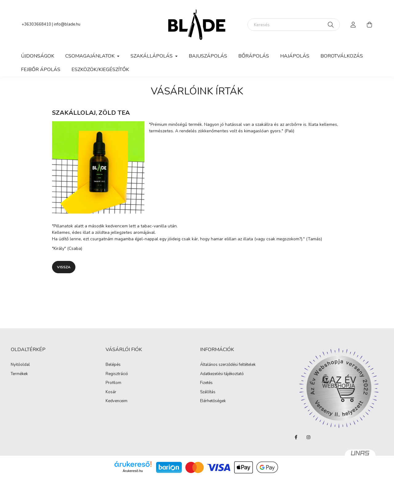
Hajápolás (294, 56)
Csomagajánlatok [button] (90, 56)
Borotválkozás (341, 56)
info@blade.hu (67, 24)
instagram (308, 437)
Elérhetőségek (213, 401)
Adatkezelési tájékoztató (222, 374)
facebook (296, 437)
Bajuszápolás (208, 56)
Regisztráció (117, 374)
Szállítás (207, 392)
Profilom (113, 383)
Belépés (113, 364)
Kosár (111, 392)
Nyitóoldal (20, 364)
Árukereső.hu (133, 471)
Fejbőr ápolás (40, 69)
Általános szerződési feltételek (227, 364)
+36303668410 (36, 24)
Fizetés (206, 383)
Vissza (63, 267)
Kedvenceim (116, 401)
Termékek (19, 374)
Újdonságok (37, 56)
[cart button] (369, 24)
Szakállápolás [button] (152, 56)
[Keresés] (293, 24)
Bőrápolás (253, 56)
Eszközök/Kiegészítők (100, 69)
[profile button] (353, 24)
